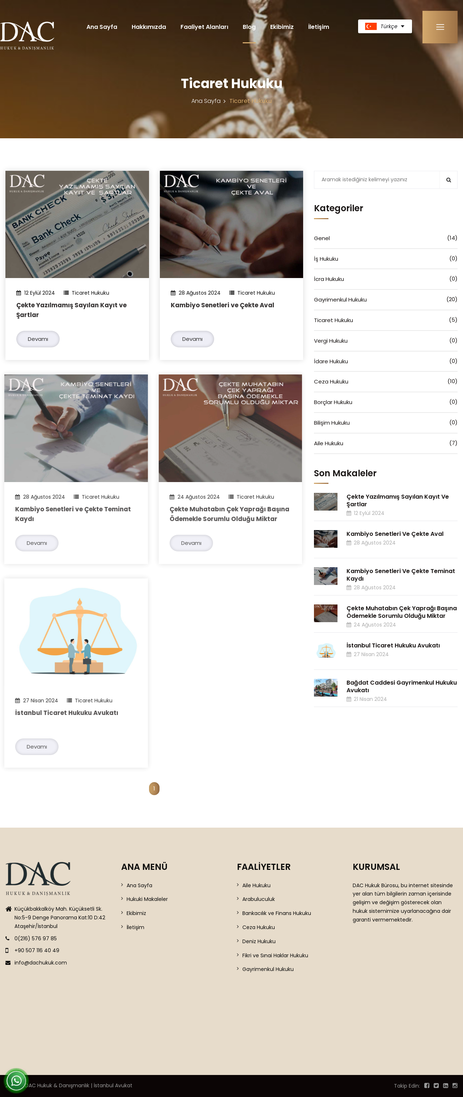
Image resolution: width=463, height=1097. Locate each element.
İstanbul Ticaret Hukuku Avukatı (62, 712)
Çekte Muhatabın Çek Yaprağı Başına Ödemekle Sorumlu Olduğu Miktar (402, 612)
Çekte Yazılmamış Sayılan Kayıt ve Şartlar (398, 500)
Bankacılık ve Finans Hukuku (276, 913)
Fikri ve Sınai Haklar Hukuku (275, 955)
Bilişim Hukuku (386, 422)
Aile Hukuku (386, 443)
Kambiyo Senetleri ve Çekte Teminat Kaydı (401, 575)
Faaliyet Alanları (204, 27)
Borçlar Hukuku (386, 402)
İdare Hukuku (386, 361)
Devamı (38, 339)
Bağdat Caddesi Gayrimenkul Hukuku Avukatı (402, 686)
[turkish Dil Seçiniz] (385, 26)
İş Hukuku (386, 258)
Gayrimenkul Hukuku (386, 299)
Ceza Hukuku (386, 381)
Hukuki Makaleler (147, 899)
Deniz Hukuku (259, 941)
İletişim (318, 27)
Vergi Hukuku (386, 340)
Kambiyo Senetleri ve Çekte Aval (222, 305)
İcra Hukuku (386, 278)
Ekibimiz (282, 27)
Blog (249, 27)
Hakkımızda (149, 27)
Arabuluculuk (258, 899)
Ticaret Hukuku (386, 320)
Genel (386, 238)
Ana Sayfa (101, 27)
